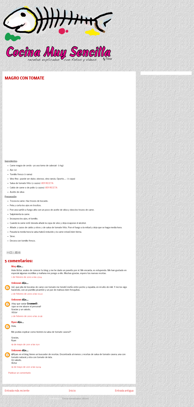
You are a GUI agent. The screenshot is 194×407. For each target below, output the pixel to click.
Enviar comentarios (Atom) (75, 399)
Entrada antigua (124, 390)
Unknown (16, 283)
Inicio (72, 390)
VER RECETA (47, 183)
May (13, 266)
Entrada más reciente (17, 390)
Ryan (14, 322)
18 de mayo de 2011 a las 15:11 (25, 344)
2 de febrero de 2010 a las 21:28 (26, 316)
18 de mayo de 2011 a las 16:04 (26, 367)
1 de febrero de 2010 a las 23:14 (26, 277)
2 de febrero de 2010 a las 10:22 (27, 294)
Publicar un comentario (19, 373)
